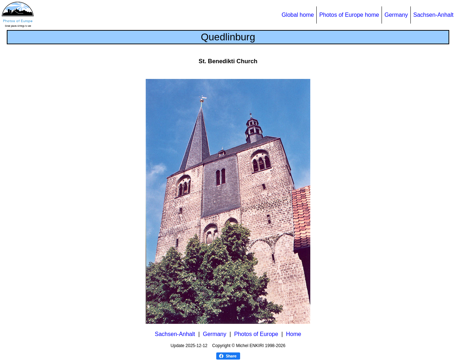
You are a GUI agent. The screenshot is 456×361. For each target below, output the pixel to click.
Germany (396, 15)
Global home (297, 15)
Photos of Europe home (349, 15)
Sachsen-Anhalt (433, 15)
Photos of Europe (256, 334)
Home (293, 334)
